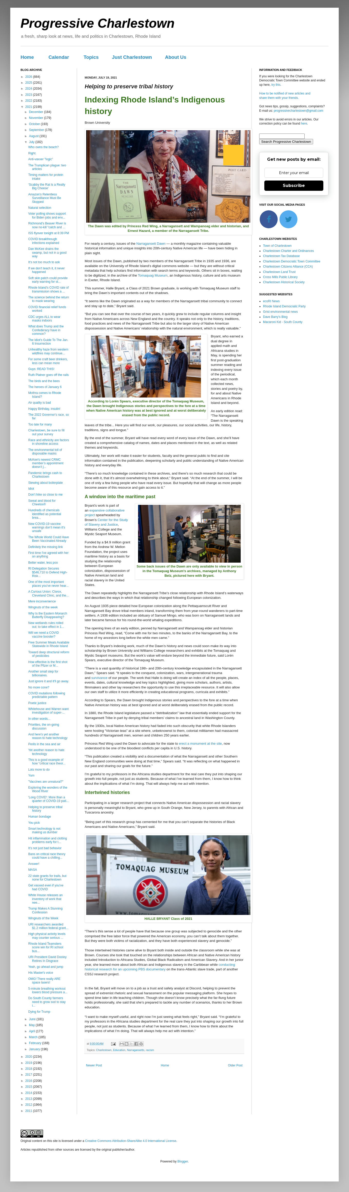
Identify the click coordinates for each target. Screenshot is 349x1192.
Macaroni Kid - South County (282, 322)
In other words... (39, 719)
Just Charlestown (132, 57)
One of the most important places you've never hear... (48, 583)
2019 (29, 1063)
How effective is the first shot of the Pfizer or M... (47, 663)
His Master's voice (40, 973)
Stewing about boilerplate (45, 483)
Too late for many (40, 424)
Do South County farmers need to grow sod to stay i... (47, 1001)
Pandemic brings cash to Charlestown (45, 474)
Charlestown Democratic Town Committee (291, 261)
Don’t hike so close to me (45, 494)
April (32, 1031)
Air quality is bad (39, 402)
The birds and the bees (44, 381)
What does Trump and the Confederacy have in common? (46, 330)
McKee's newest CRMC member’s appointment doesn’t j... (45, 463)
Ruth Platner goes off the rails (48, 375)
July (32, 142)
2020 (29, 1056)
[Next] (233, 155)
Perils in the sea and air (44, 744)
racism (150, 1050)
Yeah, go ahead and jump (45, 967)
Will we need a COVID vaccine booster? (43, 634)
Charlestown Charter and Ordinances (288, 251)
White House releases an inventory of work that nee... (45, 898)
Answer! (33, 864)
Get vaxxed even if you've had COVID (45, 887)
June (32, 1019)
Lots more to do (39, 769)
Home (27, 57)
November (36, 118)
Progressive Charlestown (97, 23)
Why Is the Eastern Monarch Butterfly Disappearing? (47, 615)
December (36, 112)
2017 (29, 1074)
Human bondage (39, 816)
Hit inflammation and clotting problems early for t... (47, 840)
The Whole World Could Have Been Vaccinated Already (48, 539)
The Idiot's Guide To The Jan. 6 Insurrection (48, 341)
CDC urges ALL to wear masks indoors (44, 318)
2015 (29, 1087)
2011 (29, 1111)
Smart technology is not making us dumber (44, 830)
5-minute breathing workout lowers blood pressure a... (47, 990)
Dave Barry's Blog (275, 317)
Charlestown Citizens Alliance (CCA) (288, 266)
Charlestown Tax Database (281, 256)
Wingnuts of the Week (43, 918)
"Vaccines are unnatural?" (45, 781)
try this (275, 85)
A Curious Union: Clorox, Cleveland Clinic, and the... (48, 593)
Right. (32, 153)
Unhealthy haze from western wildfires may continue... (48, 351)
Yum (31, 775)
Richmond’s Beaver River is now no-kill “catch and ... (47, 225)
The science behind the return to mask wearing (48, 299)
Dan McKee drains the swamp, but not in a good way (47, 252)
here (304, 123)
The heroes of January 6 (45, 387)
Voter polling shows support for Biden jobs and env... (47, 215)
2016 (29, 1081)
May (32, 1025)
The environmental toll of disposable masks (45, 451)
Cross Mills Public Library (280, 277)
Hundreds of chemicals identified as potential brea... (44, 513)
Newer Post (94, 1065)
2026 (29, 77)
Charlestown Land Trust (279, 272)
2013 (29, 1099)
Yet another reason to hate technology (46, 751)
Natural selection (39, 208)
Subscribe (294, 185)
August (34, 136)
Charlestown (104, 1050)
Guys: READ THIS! (41, 369)
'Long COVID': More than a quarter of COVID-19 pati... (48, 799)
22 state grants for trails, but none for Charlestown (47, 877)
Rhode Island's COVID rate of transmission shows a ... (48, 289)
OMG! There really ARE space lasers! (44, 980)
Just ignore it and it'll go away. (48, 681)
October (35, 124)
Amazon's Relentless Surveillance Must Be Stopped (44, 198)
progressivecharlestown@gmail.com (298, 110)
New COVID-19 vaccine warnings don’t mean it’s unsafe (46, 527)
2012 (29, 1104)
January (35, 1049)
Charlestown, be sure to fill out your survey (46, 432)
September (37, 130)
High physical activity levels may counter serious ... (46, 935)
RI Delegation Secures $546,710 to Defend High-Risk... (47, 572)
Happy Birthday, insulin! (44, 409)
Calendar (59, 57)
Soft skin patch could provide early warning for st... (47, 279)
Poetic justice (37, 703)
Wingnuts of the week (43, 607)
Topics (91, 57)
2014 (29, 1093)
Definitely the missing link (45, 547)
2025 (29, 82)
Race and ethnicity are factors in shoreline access (48, 442)
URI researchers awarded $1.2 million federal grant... (48, 926)
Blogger (182, 1161)
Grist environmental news (280, 312)
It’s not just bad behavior (45, 848)
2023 (29, 95)
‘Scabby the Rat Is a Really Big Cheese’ (46, 186)
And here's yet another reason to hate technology (47, 736)
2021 (29, 107)
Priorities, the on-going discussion (43, 726)
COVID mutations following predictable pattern (46, 695)
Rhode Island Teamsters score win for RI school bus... (45, 947)
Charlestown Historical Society (284, 282)
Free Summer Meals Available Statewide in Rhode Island (48, 644)
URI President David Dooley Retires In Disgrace (47, 958)
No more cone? (38, 687)
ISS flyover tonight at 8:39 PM (48, 233)
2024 (29, 88)
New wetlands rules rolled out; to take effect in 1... (46, 624)
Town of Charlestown (277, 246)
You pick (34, 823)
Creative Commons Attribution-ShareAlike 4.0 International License (130, 1141)
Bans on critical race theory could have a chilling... (46, 855)
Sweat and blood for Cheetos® (42, 502)
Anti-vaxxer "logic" (40, 159)
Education (119, 1050)
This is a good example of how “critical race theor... (46, 761)
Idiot (31, 488)
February (35, 1043)
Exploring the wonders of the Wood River (47, 789)
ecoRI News (271, 301)
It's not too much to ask (44, 262)
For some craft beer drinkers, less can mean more (48, 361)
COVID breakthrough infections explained (43, 240)
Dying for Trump (39, 1012)
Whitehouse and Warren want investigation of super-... (48, 710)
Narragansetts (135, 1050)
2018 (29, 1069)
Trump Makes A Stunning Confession (45, 910)
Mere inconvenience (42, 601)
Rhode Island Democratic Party (284, 306)
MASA (32, 870)
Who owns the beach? (43, 147)
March (33, 1037)
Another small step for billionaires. (43, 673)
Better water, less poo (43, 562)
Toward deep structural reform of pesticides (48, 654)
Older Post (235, 1065)
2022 (29, 100)
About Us (175, 57)
